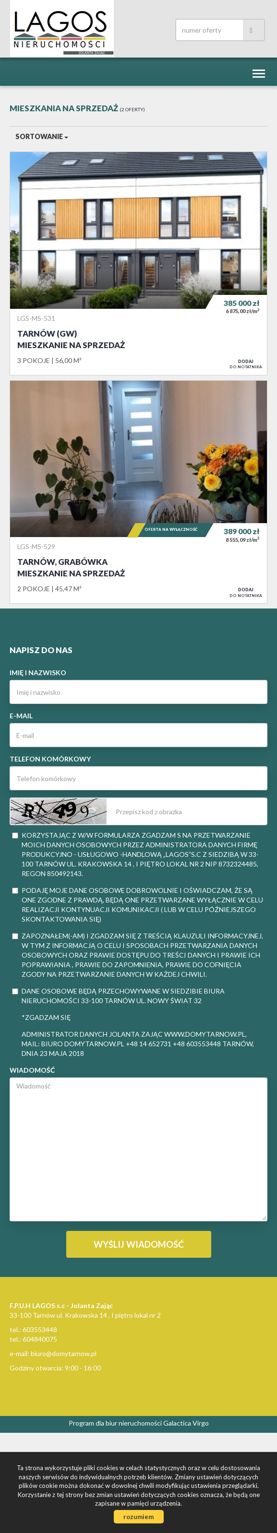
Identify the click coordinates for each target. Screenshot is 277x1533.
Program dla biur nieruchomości (116, 1423)
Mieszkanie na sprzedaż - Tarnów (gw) (138, 263)
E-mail (21, 716)
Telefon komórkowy (50, 759)
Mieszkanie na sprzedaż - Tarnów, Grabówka (138, 492)
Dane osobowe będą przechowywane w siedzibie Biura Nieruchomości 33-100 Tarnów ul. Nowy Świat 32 (118, 996)
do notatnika (245, 364)
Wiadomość (32, 1070)
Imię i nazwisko (38, 672)
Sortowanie (41, 136)
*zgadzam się (46, 1017)
